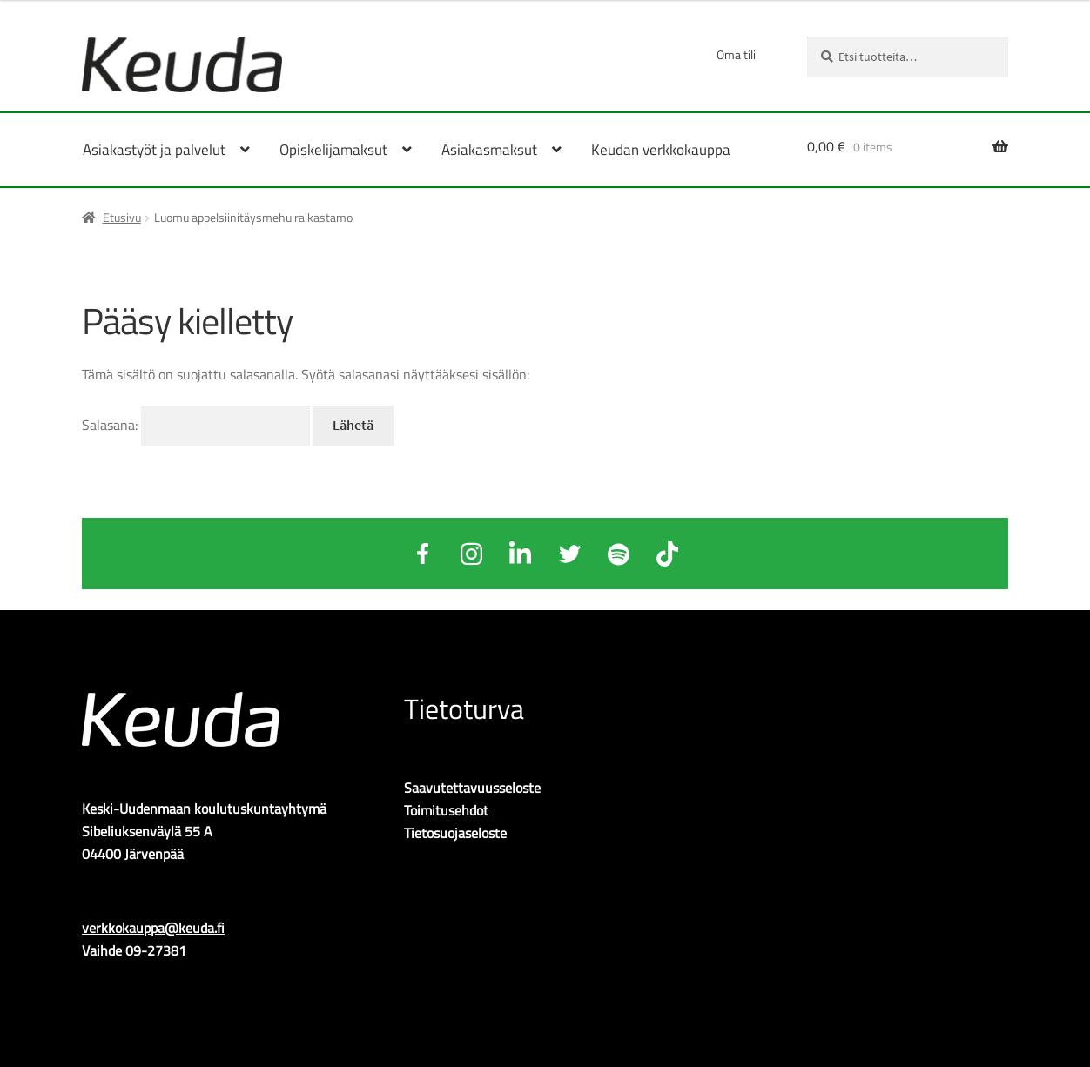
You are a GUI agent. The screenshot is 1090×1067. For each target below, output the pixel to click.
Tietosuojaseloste (455, 832)
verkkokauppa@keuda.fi (153, 927)
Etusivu (122, 217)
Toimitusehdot (446, 810)
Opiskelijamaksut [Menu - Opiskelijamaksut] (333, 149)
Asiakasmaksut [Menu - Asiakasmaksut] (489, 149)
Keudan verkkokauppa (660, 149)
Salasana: (196, 424)
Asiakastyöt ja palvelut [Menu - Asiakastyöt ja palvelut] (154, 149)
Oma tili (736, 54)
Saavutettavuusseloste (472, 787)
